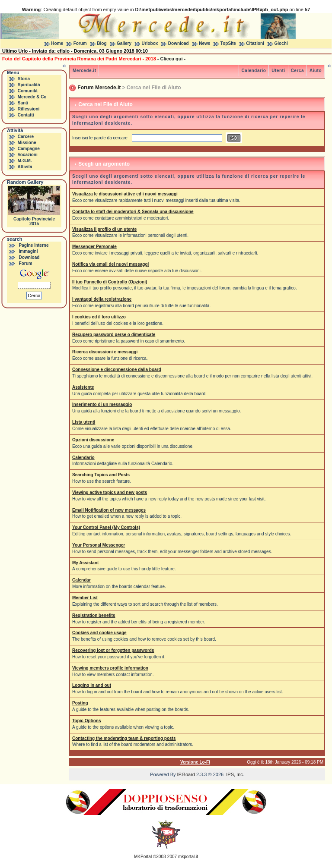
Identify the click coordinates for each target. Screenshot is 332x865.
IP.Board (186, 774)
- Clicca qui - (171, 58)
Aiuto (316, 70)
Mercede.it (84, 70)
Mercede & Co (32, 96)
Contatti (26, 115)
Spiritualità (29, 84)
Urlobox (150, 43)
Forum (80, 43)
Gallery (124, 43)
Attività (24, 166)
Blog (101, 43)
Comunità (28, 90)
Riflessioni (29, 109)
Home (57, 43)
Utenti (278, 70)
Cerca (297, 70)
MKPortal (143, 856)
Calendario (254, 70)
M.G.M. (25, 160)
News (204, 43)
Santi (23, 103)
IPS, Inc (234, 774)
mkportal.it (188, 856)
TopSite (228, 43)
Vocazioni (28, 154)
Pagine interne (34, 245)
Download (178, 43)
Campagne (29, 148)
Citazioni (255, 43)
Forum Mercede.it (99, 88)
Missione (27, 142)
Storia (24, 78)
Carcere (26, 136)
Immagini (28, 251)
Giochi (281, 43)
